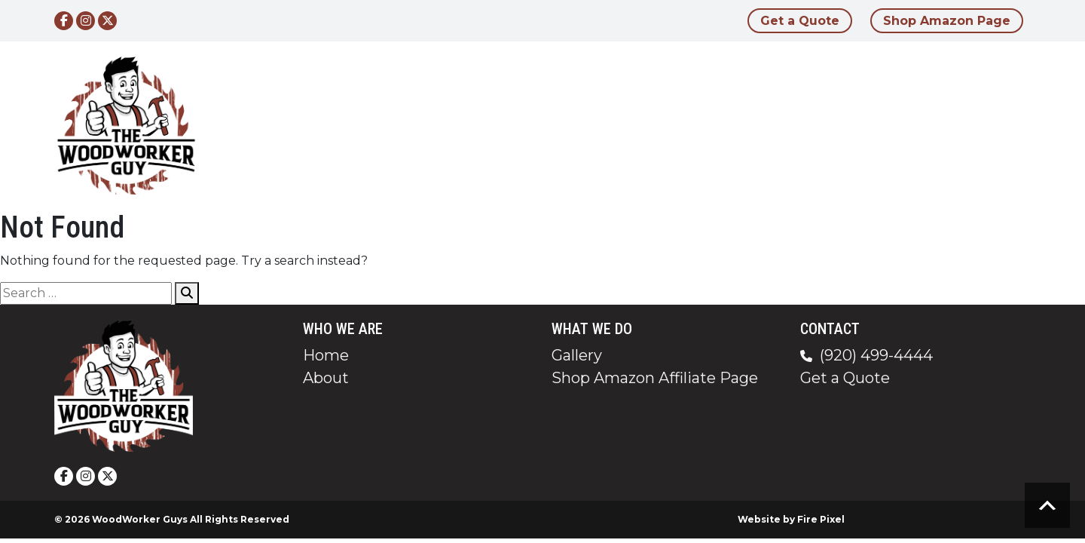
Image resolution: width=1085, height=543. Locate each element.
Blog (860, 125)
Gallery (791, 125)
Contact (932, 125)
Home (644, 125)
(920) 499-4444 (876, 355)
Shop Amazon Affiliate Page (655, 378)
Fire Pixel (821, 519)
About (716, 125)
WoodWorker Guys (140, 519)
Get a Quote (799, 21)
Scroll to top (1047, 505)
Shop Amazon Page (946, 21)
